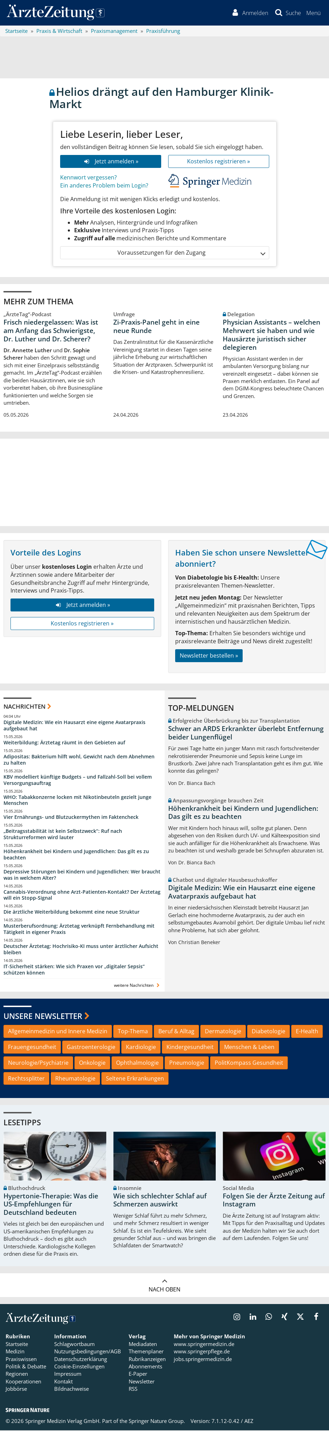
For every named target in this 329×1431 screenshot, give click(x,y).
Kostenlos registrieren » (218, 162)
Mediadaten (143, 1344)
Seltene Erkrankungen (135, 1079)
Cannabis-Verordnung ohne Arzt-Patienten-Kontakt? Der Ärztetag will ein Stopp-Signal (81, 895)
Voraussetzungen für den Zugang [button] (191, 253)
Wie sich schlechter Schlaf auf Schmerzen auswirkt (160, 1201)
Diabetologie (268, 1032)
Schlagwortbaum (74, 1344)
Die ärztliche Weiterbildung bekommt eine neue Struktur (71, 912)
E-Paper (138, 1374)
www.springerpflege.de (202, 1352)
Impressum (67, 1374)
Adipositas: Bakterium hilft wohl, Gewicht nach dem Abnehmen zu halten (79, 760)
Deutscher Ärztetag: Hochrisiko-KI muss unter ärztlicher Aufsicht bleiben (80, 949)
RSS (133, 1389)
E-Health (307, 1032)
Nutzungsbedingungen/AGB (87, 1352)
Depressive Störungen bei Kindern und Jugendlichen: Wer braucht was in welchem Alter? (81, 875)
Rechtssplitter (26, 1079)
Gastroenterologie (91, 1047)
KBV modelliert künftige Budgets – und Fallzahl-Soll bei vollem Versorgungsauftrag (77, 780)
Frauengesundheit (32, 1047)
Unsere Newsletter (42, 1016)
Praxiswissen (21, 1359)
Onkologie (92, 1063)
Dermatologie (223, 1032)
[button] (313, 13)
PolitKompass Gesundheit (249, 1063)
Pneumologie (186, 1063)
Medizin (15, 1352)
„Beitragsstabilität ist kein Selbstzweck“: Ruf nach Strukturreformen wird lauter (62, 835)
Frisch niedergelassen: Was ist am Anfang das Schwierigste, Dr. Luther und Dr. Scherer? (50, 331)
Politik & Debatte (26, 1366)
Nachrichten (24, 707)
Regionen (17, 1374)
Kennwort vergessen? (88, 178)
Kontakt (63, 1382)
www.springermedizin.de (204, 1344)
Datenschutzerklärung (80, 1359)
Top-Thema (133, 1032)
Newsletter (142, 1382)
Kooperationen (23, 1382)
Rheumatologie (75, 1079)
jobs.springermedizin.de (203, 1359)
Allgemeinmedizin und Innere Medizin (57, 1032)
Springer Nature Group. (157, 1421)
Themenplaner (146, 1352)
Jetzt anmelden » (110, 162)
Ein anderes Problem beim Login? (104, 186)
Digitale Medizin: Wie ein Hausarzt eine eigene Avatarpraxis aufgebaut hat (74, 726)
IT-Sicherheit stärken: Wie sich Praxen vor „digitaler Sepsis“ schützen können (74, 970)
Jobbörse (16, 1389)
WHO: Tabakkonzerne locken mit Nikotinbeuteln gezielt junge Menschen (77, 800)
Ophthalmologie (137, 1063)
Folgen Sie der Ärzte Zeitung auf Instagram (274, 1201)
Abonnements (145, 1366)
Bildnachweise (71, 1389)
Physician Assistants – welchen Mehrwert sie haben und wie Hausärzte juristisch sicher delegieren (271, 335)
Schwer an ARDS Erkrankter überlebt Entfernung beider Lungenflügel (246, 733)
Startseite (17, 1344)
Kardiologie (141, 1047)
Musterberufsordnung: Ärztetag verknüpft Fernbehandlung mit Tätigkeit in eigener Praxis (79, 929)
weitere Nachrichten (137, 986)
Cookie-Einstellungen (79, 1366)
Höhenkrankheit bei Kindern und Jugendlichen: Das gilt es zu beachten (76, 855)
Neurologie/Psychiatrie (38, 1063)
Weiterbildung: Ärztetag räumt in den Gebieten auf (64, 743)
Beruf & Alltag (176, 1032)
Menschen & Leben (249, 1047)
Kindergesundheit (190, 1047)
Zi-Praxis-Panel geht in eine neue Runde (156, 327)
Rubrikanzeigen (147, 1359)
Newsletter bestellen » (209, 656)
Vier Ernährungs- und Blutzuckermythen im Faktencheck (70, 818)
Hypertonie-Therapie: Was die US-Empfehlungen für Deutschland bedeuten (50, 1205)
